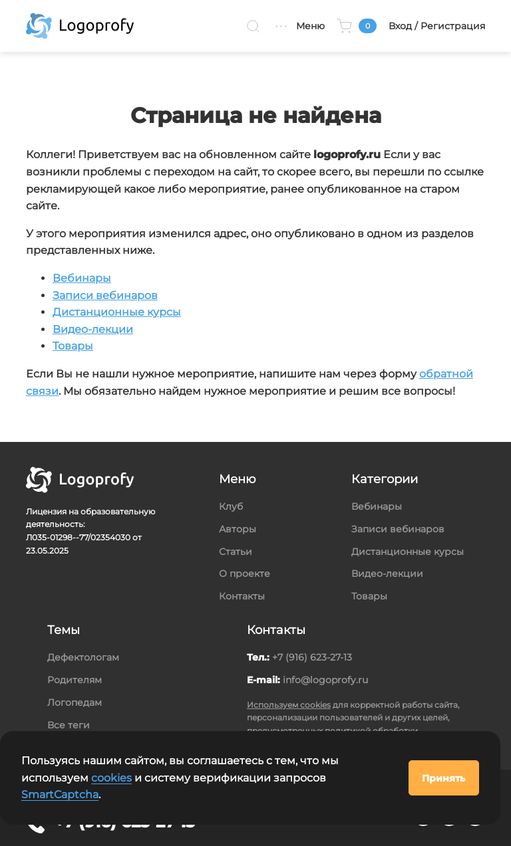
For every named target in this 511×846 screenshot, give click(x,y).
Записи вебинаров (105, 295)
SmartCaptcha (59, 794)
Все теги (68, 725)
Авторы (237, 529)
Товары (73, 346)
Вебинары (82, 278)
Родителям (74, 680)
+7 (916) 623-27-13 (312, 657)
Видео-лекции (93, 329)
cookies (111, 778)
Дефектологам (83, 657)
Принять (443, 778)
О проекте (244, 574)
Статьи (235, 552)
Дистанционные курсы (117, 312)
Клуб (231, 506)
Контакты (242, 596)
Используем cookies (289, 705)
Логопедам (74, 702)
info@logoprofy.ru (325, 680)
